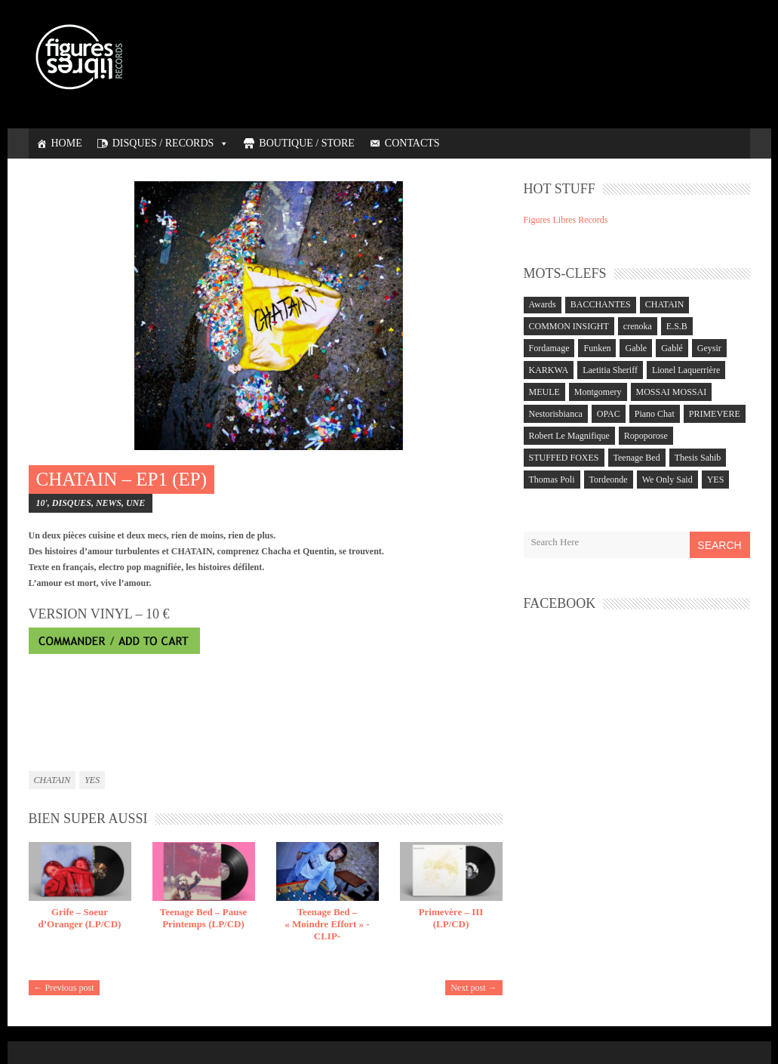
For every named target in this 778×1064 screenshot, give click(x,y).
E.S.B (676, 326)
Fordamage (549, 348)
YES (92, 780)
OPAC (608, 414)
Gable (636, 348)
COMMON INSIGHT (569, 326)
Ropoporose (646, 435)
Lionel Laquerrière (686, 370)
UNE (135, 503)
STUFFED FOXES (564, 457)
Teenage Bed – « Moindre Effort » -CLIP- (326, 924)
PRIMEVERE (714, 414)
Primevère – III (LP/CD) (451, 918)
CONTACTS (412, 143)
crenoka (637, 326)
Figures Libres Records (566, 219)
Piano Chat (655, 414)
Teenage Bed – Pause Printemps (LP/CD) (203, 918)
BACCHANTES (600, 304)
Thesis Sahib (698, 457)
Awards (542, 304)
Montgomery (598, 392)
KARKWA (549, 370)
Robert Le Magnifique (569, 435)
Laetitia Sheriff (610, 370)
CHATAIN (52, 780)
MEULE (544, 392)
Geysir (709, 348)
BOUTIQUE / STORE (307, 143)
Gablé (672, 348)
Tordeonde (608, 479)
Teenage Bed (636, 457)
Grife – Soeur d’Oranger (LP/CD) (79, 918)
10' (42, 503)
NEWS (108, 503)
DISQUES (71, 503)
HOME (66, 143)
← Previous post (64, 987)
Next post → (474, 987)
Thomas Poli (552, 479)
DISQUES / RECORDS (170, 143)
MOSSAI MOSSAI (671, 392)
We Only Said (667, 479)
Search (719, 545)
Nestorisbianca (556, 414)
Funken (596, 348)
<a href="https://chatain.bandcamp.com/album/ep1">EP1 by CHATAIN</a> (266, 708)
